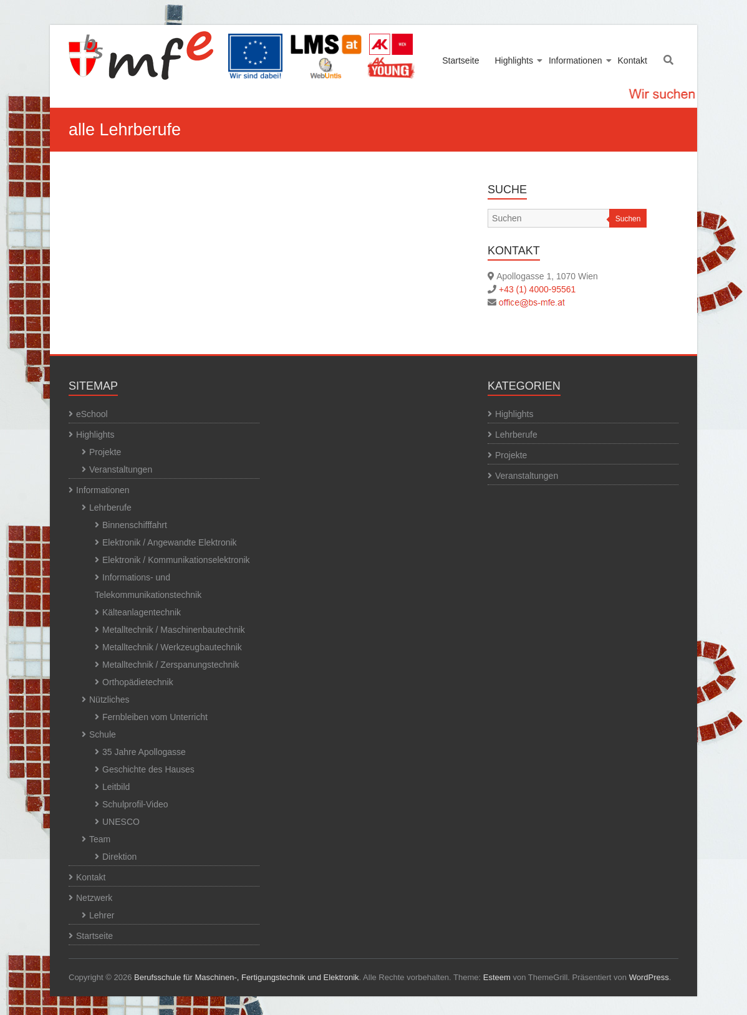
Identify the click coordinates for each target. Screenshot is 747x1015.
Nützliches (109, 700)
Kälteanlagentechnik (141, 612)
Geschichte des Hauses (148, 769)
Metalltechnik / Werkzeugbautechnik (172, 647)
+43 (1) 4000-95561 (537, 289)
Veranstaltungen (120, 469)
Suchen (628, 218)
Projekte (105, 452)
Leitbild (116, 787)
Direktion (119, 857)
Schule (102, 734)
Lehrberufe (110, 507)
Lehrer (101, 915)
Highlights (513, 60)
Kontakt (632, 60)
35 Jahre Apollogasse (144, 752)
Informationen (575, 60)
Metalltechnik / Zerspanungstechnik (170, 665)
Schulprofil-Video (135, 804)
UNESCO (121, 822)
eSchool (92, 414)
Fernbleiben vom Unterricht (155, 717)
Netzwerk (94, 898)
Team (99, 839)
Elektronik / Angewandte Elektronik (169, 542)
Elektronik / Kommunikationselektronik (176, 560)
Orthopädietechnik (137, 682)
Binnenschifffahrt (134, 525)
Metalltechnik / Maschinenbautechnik (173, 630)
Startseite (460, 60)
